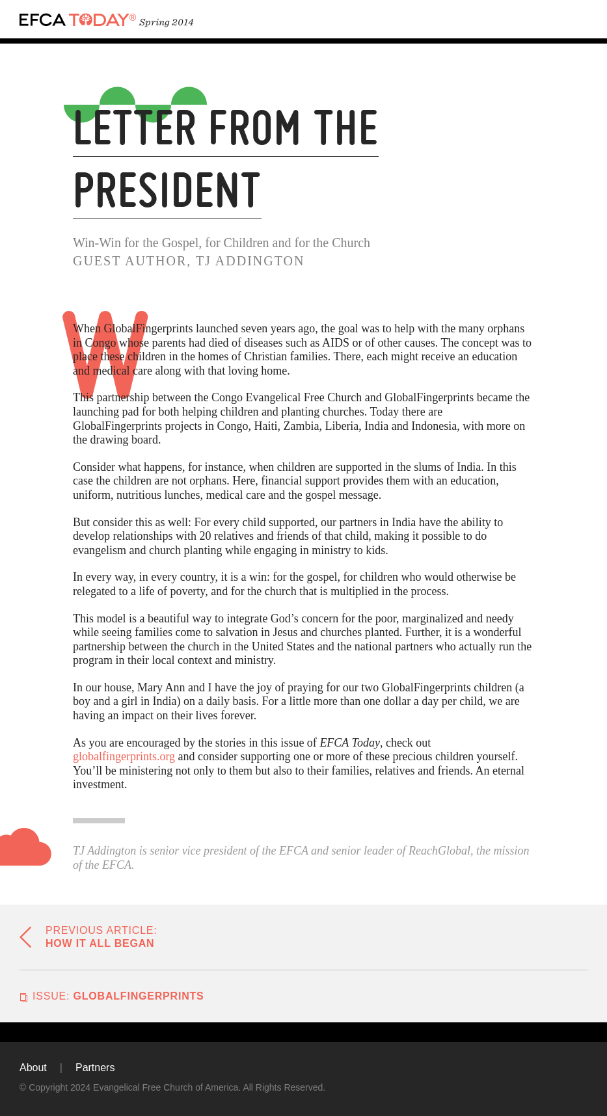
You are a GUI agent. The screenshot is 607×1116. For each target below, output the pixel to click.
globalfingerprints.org (124, 756)
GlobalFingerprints (118, 996)
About (33, 1067)
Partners (95, 1067)
